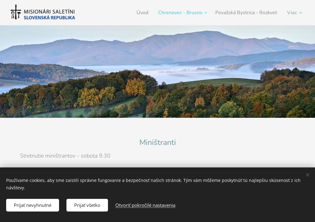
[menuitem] (132, 12)
